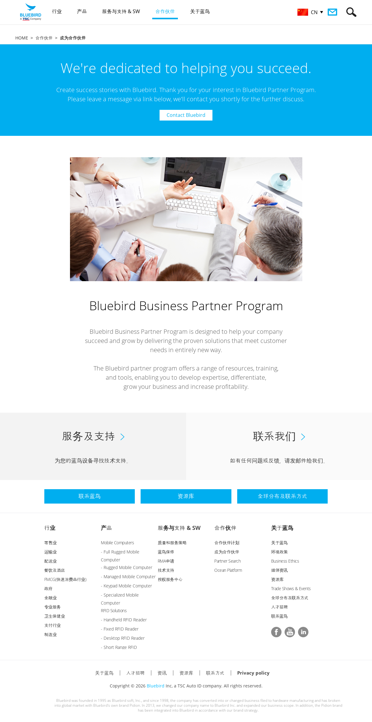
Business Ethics (285, 561)
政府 (48, 588)
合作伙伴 (44, 38)
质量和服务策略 (172, 542)
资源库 (277, 579)
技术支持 (166, 570)
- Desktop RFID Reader (123, 638)
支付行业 (52, 625)
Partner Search (227, 561)
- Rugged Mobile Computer (126, 567)
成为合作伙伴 (226, 552)
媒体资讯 (279, 570)
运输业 (50, 552)
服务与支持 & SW (179, 527)
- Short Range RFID (119, 647)
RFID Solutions (114, 610)
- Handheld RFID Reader (124, 620)
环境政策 (279, 552)
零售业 (50, 542)
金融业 (50, 598)
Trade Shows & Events (291, 588)
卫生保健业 (54, 616)
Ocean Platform (228, 570)
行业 (49, 527)
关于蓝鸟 (282, 527)
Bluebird (155, 686)
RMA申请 (166, 561)
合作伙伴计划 (226, 542)
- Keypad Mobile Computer (126, 586)
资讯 (162, 673)
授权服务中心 (170, 579)
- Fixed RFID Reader (119, 629)
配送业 (50, 561)
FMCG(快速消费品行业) (65, 579)
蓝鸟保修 (166, 552)
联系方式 (215, 673)
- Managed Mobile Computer (128, 576)
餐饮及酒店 (54, 570)
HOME (21, 38)
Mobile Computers (117, 542)
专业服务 (52, 607)
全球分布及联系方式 (289, 598)
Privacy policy (253, 673)
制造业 (50, 634)
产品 (106, 527)
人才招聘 (279, 607)
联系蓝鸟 (279, 616)
